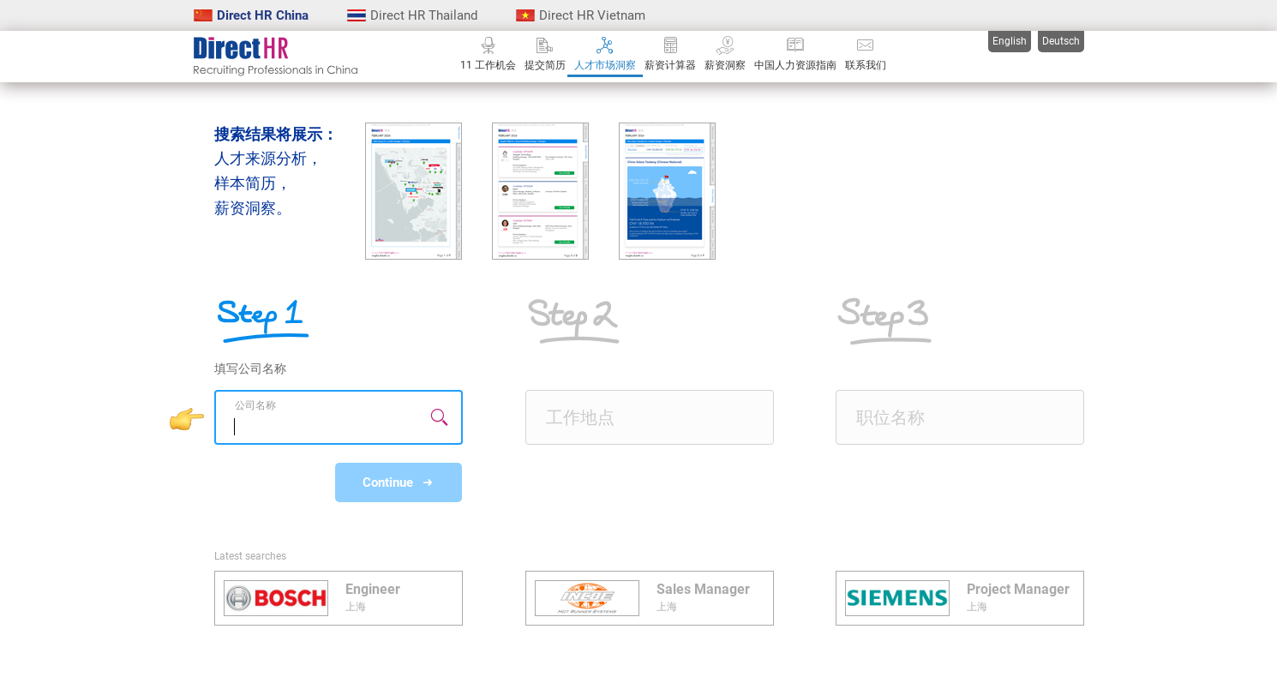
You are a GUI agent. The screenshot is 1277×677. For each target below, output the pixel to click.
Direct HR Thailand (412, 15)
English (1009, 41)
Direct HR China (251, 15)
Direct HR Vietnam (580, 15)
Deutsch (1061, 41)
